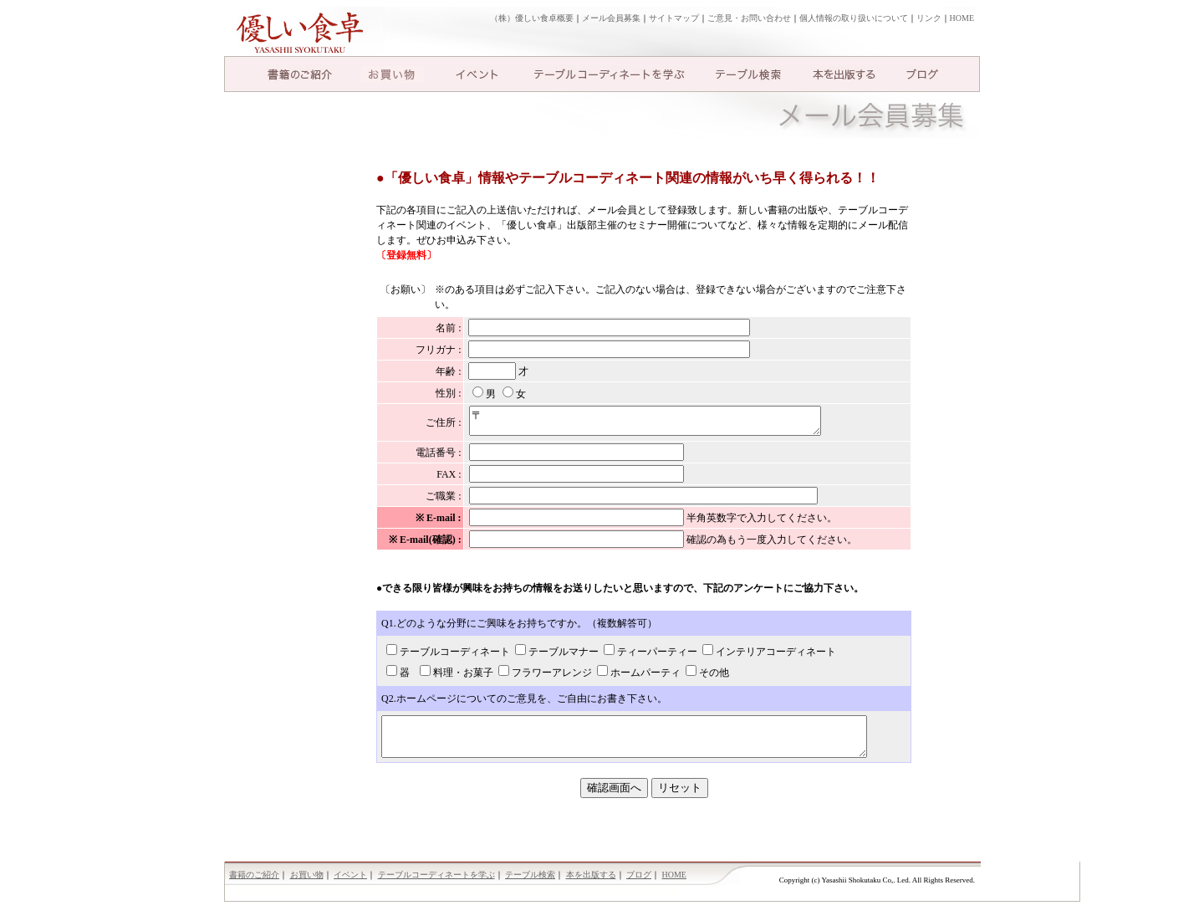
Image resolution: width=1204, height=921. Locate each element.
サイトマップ (674, 18)
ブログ (922, 74)
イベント (476, 74)
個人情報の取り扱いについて (853, 18)
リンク (928, 18)
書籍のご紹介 (299, 74)
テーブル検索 (748, 74)
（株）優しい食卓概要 (532, 18)
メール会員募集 (611, 18)
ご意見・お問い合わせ (749, 18)
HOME (962, 18)
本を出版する (844, 74)
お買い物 (392, 74)
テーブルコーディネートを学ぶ (609, 74)
